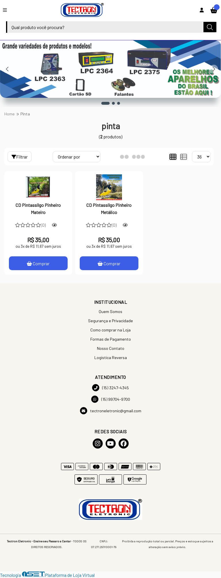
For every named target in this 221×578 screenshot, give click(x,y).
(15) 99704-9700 (110, 399)
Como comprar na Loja (110, 329)
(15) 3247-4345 (110, 387)
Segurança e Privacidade (110, 320)
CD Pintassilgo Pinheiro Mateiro (38, 208)
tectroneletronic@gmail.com (110, 410)
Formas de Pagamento (110, 339)
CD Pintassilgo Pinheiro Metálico (109, 208)
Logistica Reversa (110, 357)
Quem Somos (110, 311)
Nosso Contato (110, 348)
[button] (105, 103)
